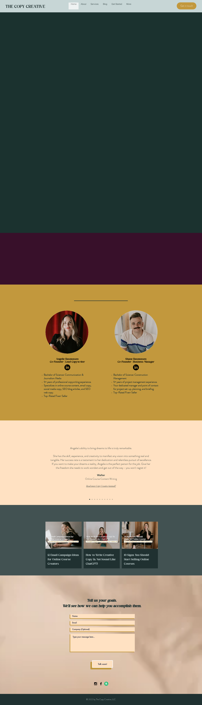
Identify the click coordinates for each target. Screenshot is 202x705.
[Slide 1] (89, 499)
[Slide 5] (99, 499)
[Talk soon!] (102, 664)
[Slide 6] (102, 499)
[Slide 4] (97, 499)
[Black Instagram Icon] (96, 684)
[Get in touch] (186, 5)
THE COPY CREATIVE (25, 6)
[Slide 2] (92, 499)
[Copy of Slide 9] (112, 499)
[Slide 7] (104, 499)
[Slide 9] (109, 499)
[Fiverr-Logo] (106, 684)
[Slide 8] (107, 499)
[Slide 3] (94, 499)
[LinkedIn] (67, 367)
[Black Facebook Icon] (101, 684)
